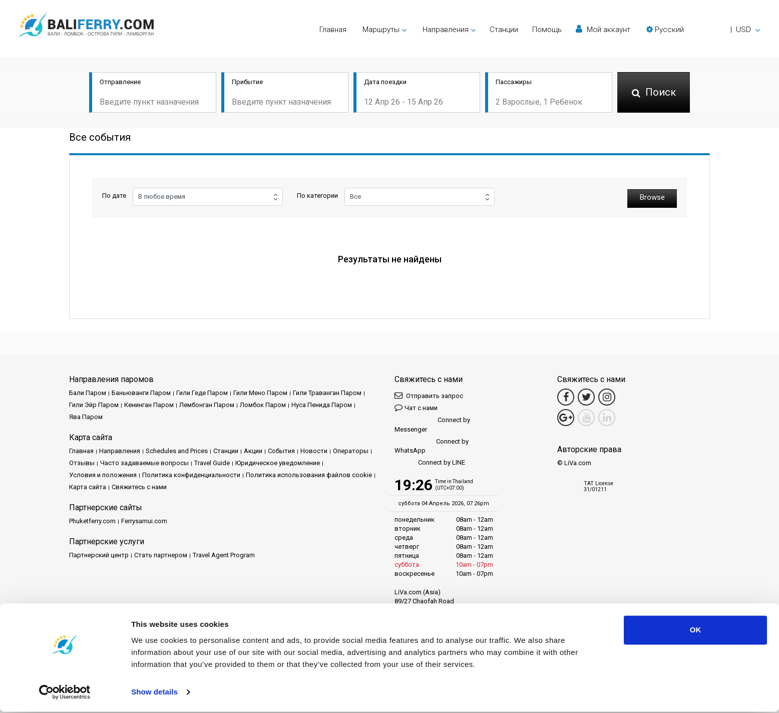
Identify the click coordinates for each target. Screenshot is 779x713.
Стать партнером (160, 554)
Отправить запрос (429, 395)
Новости (313, 450)
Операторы (350, 450)
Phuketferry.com (92, 520)
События (281, 450)
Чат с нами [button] (416, 407)
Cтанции (504, 29)
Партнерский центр (99, 554)
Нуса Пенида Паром (321, 404)
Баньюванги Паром (141, 392)
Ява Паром (86, 416)
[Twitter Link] (586, 396)
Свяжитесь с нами (139, 486)
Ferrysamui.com (144, 520)
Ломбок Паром (263, 404)
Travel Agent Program (224, 554)
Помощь (547, 29)
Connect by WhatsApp (432, 445)
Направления (119, 450)
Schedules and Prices (177, 450)
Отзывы (82, 462)
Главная (332, 29)
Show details (154, 693)
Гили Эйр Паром (94, 404)
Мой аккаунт (603, 29)
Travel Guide (212, 462)
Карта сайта (87, 486)
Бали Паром (87, 392)
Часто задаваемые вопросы (144, 462)
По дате (114, 196)
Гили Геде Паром (202, 392)
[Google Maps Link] (565, 417)
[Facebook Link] (565, 396)
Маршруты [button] (381, 29)
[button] (703, 29)
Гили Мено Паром (260, 392)
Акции (253, 450)
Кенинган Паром (149, 404)
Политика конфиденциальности (191, 474)
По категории (317, 196)
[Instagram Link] (606, 396)
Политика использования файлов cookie (309, 474)
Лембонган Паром (206, 404)
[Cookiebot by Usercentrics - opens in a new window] (65, 693)
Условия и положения (103, 474)
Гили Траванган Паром (327, 392)
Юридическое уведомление (277, 462)
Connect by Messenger (432, 424)
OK (695, 631)
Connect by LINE (430, 462)
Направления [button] (446, 29)
